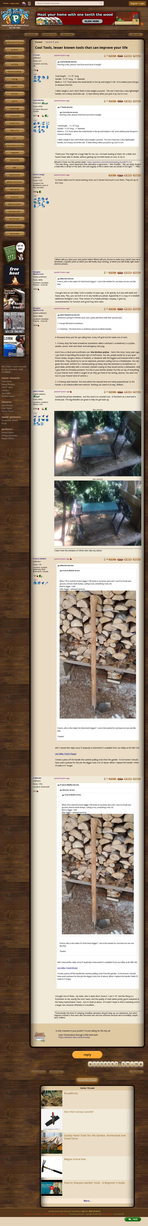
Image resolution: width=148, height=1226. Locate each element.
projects (14, 197)
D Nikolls (37, 778)
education (14, 160)
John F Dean (38, 391)
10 (127, 1064)
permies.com (14, 212)
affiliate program (50, 1214)
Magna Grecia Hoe (75, 1159)
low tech (49, 42)
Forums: (39, 42)
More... (87, 1201)
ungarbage (14, 109)
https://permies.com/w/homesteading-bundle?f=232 (109, 162)
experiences (14, 175)
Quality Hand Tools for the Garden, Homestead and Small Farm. (95, 1137)
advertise (38, 1214)
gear (57, 42)
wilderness (14, 123)
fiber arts (14, 131)
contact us (28, 1214)
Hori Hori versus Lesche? (79, 1111)
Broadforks (71, 1093)
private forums (14, 226)
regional (14, 153)
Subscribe (14, 3)
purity (14, 101)
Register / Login (137, 3)
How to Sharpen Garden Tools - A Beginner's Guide (94, 1182)
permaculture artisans (15, 145)
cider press (14, 190)
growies (14, 50)
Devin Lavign (39, 174)
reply (87, 1054)
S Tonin (36, 55)
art (14, 138)
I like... (35, 74)
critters (14, 57)
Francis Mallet (39, 559)
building (14, 64)
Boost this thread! (87, 1080)
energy (15, 79)
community (15, 116)
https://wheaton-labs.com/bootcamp (74, 1037)
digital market (14, 204)
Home (6, 3)
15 (136, 1064)
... (132, 1064)
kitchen (14, 94)
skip (14, 168)
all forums (14, 234)
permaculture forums (14, 42)
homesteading (14, 72)
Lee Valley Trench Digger (65, 754)
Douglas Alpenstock (38, 273)
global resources (14, 182)
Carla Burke (38, 100)
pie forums (14, 219)
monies (14, 87)
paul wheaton (107, 1214)
